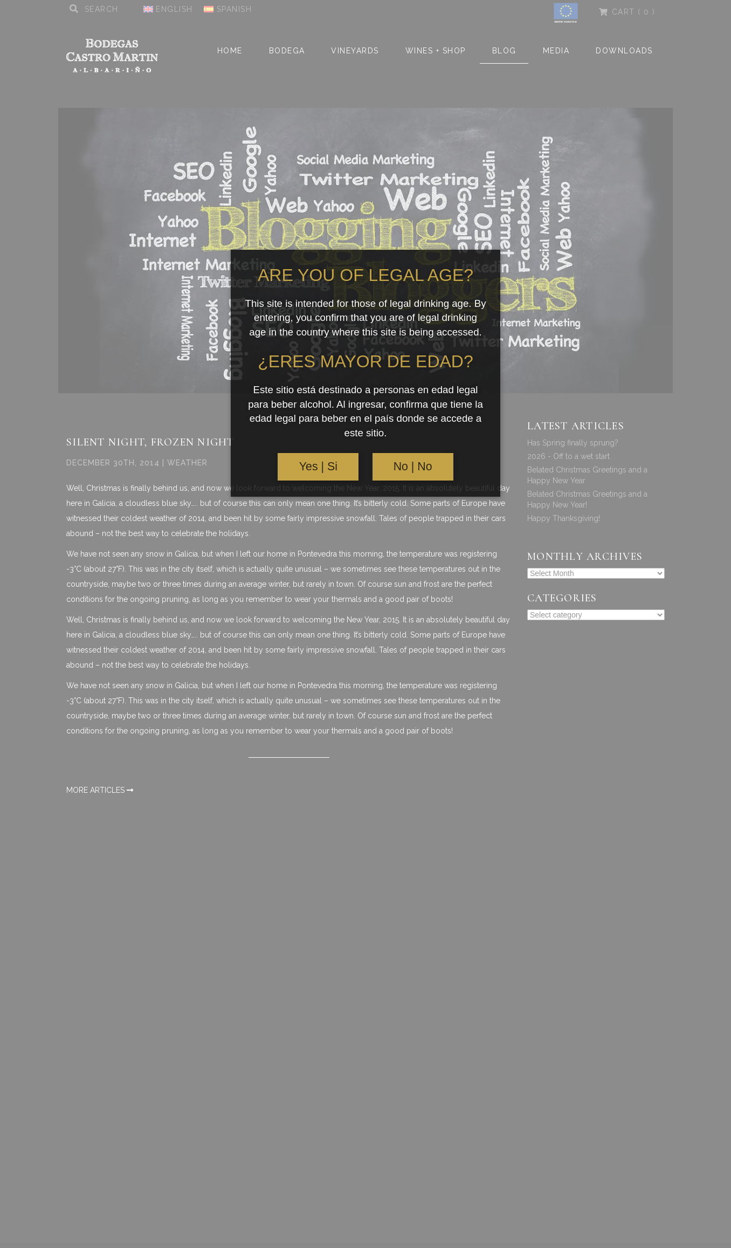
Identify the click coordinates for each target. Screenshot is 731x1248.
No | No (413, 466)
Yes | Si (318, 466)
